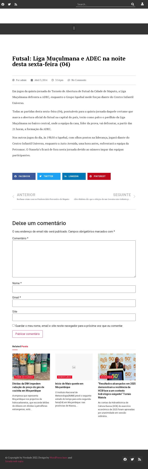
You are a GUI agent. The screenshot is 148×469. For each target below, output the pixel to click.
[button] (74, 28)
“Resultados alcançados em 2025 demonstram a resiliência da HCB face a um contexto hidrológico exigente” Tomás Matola (117, 390)
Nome (17, 283)
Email (16, 297)
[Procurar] (132, 4)
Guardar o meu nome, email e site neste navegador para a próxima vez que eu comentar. (69, 326)
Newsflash (64, 377)
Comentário (20, 238)
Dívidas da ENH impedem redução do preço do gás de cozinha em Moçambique (28, 387)
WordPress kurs (58, 457)
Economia (106, 377)
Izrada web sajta (14, 461)
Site (14, 311)
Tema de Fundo (24, 377)
